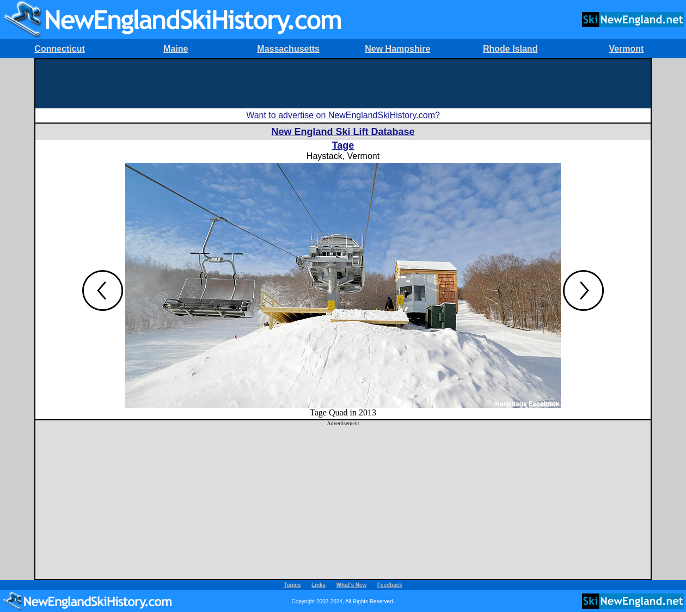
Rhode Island (510, 48)
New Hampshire (397, 48)
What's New (351, 585)
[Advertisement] (343, 83)
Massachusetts (288, 48)
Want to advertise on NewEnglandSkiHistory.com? (343, 115)
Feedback (389, 585)
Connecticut (59, 48)
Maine (175, 48)
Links (318, 585)
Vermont (626, 48)
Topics (292, 585)
